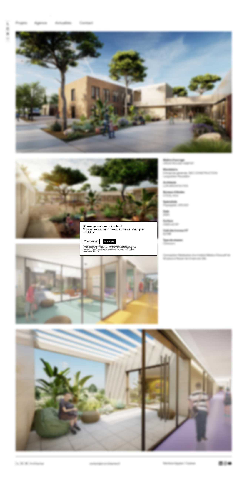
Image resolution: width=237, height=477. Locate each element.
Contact (86, 23)
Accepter (109, 241)
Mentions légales (173, 463)
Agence (40, 23)
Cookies (190, 463)
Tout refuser (91, 241)
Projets (21, 23)
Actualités (63, 23)
